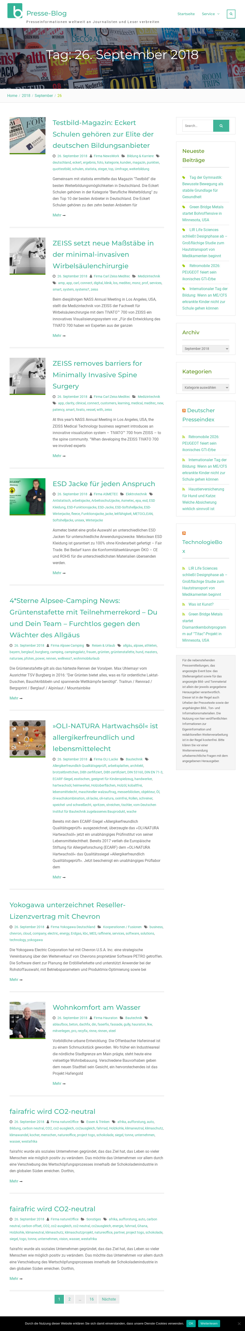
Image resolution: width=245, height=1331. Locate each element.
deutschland (62, 161)
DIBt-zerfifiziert (91, 771)
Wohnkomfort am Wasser (96, 1006)
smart (57, 288)
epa (138, 499)
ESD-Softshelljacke (129, 506)
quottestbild (62, 168)
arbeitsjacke (81, 499)
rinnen (102, 1030)
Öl (157, 791)
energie (117, 1225)
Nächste (109, 1298)
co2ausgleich (85, 1127)
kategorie (112, 161)
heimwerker (81, 784)
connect (86, 282)
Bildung (15, 1127)
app (69, 282)
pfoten (29, 657)
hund (139, 651)
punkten (153, 161)
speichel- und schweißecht (72, 804)
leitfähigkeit (123, 512)
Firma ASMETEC (106, 493)
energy (64, 932)
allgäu (127, 644)
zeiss (94, 288)
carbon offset (32, 1225)
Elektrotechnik (136, 493)
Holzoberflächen (103, 784)
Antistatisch (62, 499)
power (40, 657)
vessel (90, 408)
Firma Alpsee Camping (67, 644)
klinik (108, 282)
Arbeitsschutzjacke (105, 499)
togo (22, 1238)
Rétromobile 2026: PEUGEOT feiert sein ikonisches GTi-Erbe (201, 271)
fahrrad (102, 1127)
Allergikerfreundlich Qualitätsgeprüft (79, 764)
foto (100, 161)
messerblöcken (128, 791)
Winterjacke (94, 519)
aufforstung (136, 1120)
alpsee (138, 644)
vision (63, 1238)
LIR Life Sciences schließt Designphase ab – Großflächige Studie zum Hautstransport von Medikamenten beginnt (205, 241)
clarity (69, 402)
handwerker (143, 778)
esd (145, 499)
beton (73, 1023)
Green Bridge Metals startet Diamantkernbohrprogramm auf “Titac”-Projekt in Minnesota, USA (204, 626)
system (68, 288)
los (115, 282)
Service (208, 13)
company (39, 932)
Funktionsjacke (92, 512)
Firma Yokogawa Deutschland (73, 926)
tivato (80, 408)
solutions (147, 932)
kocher (34, 1134)
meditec (125, 282)
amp (61, 282)
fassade (116, 1023)
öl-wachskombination (69, 797)
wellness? (65, 657)
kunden (125, 161)
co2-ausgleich (63, 1127)
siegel (119, 1134)
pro (73, 1030)
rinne (92, 1030)
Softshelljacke (63, 519)
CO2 (48, 1127)
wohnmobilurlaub (86, 657)
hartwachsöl (62, 784)
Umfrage (121, 168)
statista (90, 168)
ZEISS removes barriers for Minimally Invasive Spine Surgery (97, 373)
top (110, 168)
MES (92, 932)
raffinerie (104, 932)
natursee (16, 657)
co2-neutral (81, 1225)
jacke (109, 512)
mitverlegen (61, 1030)
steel (112, 1030)
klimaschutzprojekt (79, 1231)
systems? (82, 288)
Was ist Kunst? (201, 603)
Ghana (142, 1225)
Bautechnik (134, 758)
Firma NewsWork (106, 155)
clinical (81, 402)
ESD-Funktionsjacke (81, 506)
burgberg (42, 651)
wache (131, 810)
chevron (16, 932)
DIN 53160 (135, 771)
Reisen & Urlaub (103, 644)
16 (91, 1298)
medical (137, 402)
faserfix (103, 1023)
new (160, 402)
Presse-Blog (46, 13)
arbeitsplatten (118, 764)
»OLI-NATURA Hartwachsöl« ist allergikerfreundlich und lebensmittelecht (105, 736)
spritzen (99, 804)
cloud (27, 932)
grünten (103, 651)
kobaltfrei (135, 784)
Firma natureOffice (64, 1120)
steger (102, 168)
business (156, 926)
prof (145, 282)
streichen (113, 804)
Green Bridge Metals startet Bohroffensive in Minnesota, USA (202, 212)
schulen (78, 168)
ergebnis (89, 161)
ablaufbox (60, 1023)
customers (108, 402)
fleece (75, 512)
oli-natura (106, 797)
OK (191, 1323)
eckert (77, 161)
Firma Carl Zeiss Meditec (112, 275)
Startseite (186, 13)
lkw (149, 1023)
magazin (139, 161)
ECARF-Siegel (62, 778)
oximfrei (121, 797)
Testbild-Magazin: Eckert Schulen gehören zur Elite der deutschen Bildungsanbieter (103, 132)
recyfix (83, 1030)
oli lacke (92, 797)
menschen (48, 1134)
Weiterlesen (208, 1323)
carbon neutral (33, 1127)
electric (53, 932)
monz (136, 282)
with (100, 408)
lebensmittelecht (65, 791)
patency (58, 408)
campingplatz (75, 651)
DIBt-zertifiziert (115, 771)
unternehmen (145, 1134)
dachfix (84, 1023)
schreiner (145, 797)
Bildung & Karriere (140, 155)
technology (18, 939)
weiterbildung (139, 168)
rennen (51, 657)
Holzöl (121, 784)
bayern (15, 651)
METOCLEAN (143, 512)
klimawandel (19, 1134)
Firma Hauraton (105, 1017)
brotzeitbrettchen (65, 771)
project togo (86, 1134)
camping (56, 651)
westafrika (29, 1140)
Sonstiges (93, 1218)
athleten (151, 644)
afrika (121, 1120)
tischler (126, 804)
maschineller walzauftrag (97, 791)
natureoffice (67, 1134)
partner (119, 1231)
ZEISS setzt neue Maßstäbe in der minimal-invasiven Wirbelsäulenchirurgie (103, 253)
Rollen (133, 797)
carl (76, 282)
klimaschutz (154, 1127)
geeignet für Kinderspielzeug (112, 778)
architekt (136, 764)
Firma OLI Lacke (106, 758)
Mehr (57, 214)
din (94, 1023)
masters (151, 651)
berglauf (27, 651)
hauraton (139, 1023)
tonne (129, 1134)
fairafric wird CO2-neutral (52, 1110)
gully (127, 1023)
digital (98, 282)
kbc (85, 932)
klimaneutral (134, 1127)
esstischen (82, 778)
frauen (91, 651)
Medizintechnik (149, 275)
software (132, 932)
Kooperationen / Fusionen (122, 926)
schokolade (104, 1134)
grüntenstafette (122, 651)
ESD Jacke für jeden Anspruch (104, 482)
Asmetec (127, 499)
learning (124, 402)
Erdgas (76, 932)
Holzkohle (116, 1127)
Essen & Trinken (98, 1120)
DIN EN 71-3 (153, 771)
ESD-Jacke (106, 506)
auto (150, 1120)
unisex (79, 519)
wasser (15, 1140)
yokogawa (35, 939)
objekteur (148, 791)
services (155, 282)
